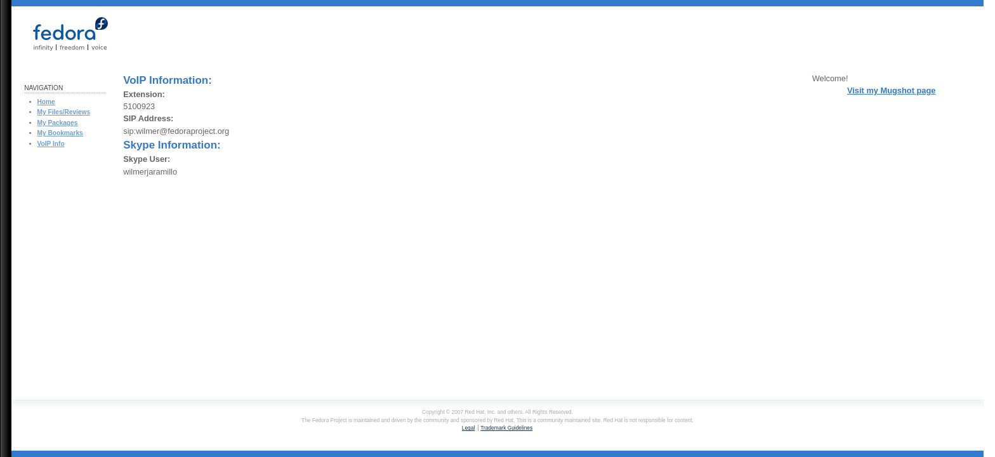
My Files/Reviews (64, 112)
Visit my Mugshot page (891, 90)
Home (46, 101)
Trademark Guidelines (506, 428)
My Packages (57, 122)
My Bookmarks (60, 132)
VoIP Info (51, 143)
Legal (468, 428)
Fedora (64, 34)
